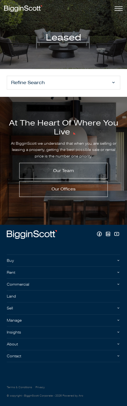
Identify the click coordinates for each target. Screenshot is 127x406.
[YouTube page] (116, 234)
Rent (11, 272)
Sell (10, 308)
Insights (14, 332)
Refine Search (28, 82)
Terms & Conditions (19, 387)
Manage (14, 320)
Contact (14, 356)
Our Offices (63, 189)
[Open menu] (117, 8)
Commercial (18, 284)
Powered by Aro (73, 395)
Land (11, 296)
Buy (10, 260)
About (12, 344)
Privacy (40, 387)
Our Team (63, 170)
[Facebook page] (100, 234)
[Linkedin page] (108, 234)
